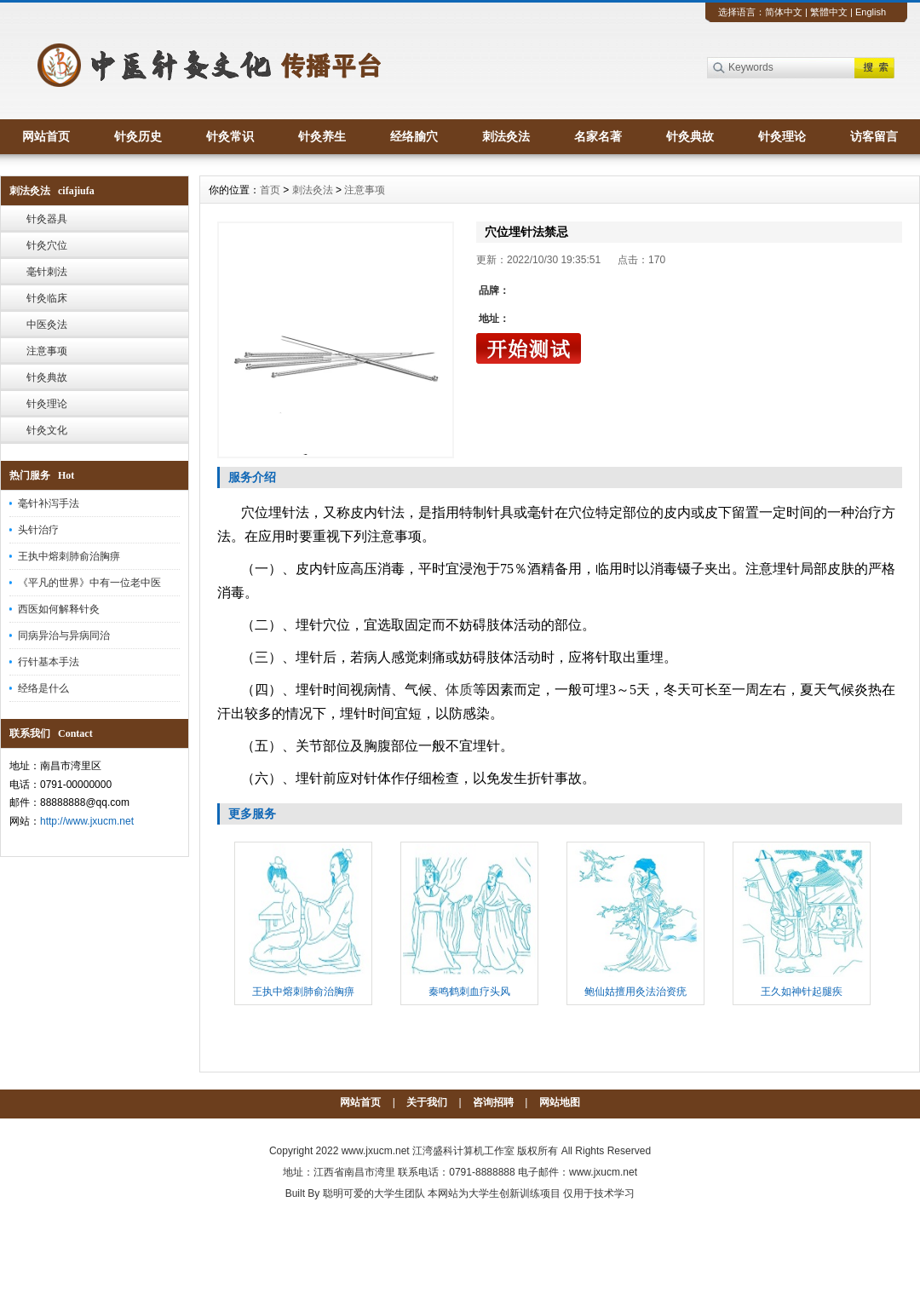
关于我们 (426, 1102)
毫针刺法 (46, 272)
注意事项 (46, 351)
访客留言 (874, 136)
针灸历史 (138, 136)
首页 (270, 190)
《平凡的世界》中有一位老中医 (89, 583)
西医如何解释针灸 (59, 609)
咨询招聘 (493, 1102)
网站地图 (559, 1102)
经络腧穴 (414, 136)
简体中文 (783, 12)
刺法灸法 (506, 136)
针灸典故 (690, 136)
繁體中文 (829, 12)
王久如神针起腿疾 (801, 992)
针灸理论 (782, 136)
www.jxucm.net (376, 1151)
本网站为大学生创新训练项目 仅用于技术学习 (531, 1193)
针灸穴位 (46, 245)
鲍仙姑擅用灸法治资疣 (635, 992)
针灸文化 (46, 430)
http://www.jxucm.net (87, 821)
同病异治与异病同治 (64, 635)
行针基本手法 (48, 662)
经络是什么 (43, 688)
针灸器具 (46, 219)
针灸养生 (322, 136)
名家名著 (598, 136)
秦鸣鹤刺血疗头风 (469, 992)
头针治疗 (38, 530)
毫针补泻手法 (48, 503)
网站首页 (46, 136)
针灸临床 (46, 298)
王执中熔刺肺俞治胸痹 (69, 556)
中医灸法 (46, 325)
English (870, 12)
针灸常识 (230, 136)
